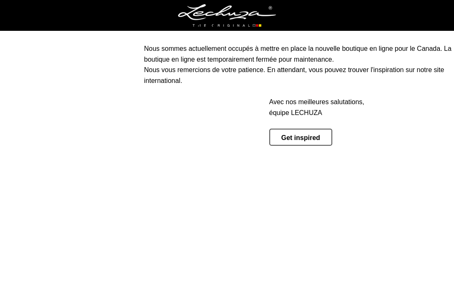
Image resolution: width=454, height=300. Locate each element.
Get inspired (300, 137)
